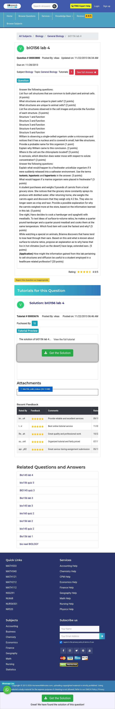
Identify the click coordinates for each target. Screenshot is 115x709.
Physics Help (67, 609)
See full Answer (86, 72)
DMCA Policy (91, 689)
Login (96, 6)
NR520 (9, 609)
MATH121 (11, 576)
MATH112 (11, 587)
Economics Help (68, 582)
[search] (54, 6)
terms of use (89, 642)
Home (9, 16)
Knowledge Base (63, 16)
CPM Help (65, 576)
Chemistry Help (68, 571)
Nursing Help (67, 603)
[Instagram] (70, 651)
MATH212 (11, 582)
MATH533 (11, 565)
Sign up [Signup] (106, 6)
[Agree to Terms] (61, 642)
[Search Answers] (42, 6)
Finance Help (67, 587)
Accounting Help (68, 565)
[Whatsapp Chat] (7, 690)
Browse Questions (27, 16)
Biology (29, 72)
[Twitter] (77, 651)
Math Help (65, 598)
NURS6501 (11, 603)
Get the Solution (57, 353)
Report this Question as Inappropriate (32, 280)
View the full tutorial (64, 339)
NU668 (9, 598)
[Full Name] (79, 629)
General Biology (49, 72)
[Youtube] (83, 651)
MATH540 (11, 571)
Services (46, 16)
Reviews (84, 16)
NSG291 (10, 593)
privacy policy (78, 642)
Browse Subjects (14, 23)
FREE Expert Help (80, 6)
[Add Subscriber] (102, 636)
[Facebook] (63, 651)
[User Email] (79, 636)
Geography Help (68, 593)
